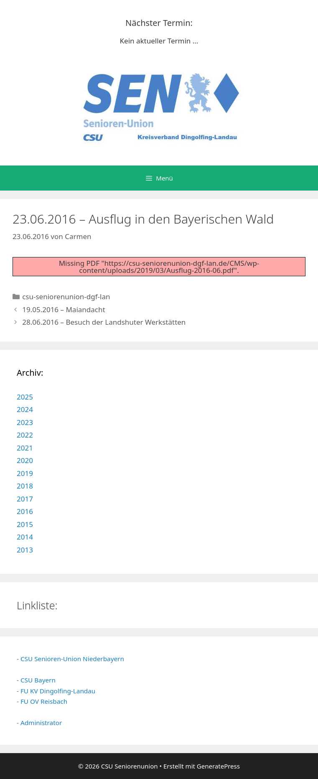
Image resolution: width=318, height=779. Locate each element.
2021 (25, 448)
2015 (25, 524)
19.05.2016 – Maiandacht (63, 309)
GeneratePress (218, 766)
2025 (25, 397)
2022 (25, 435)
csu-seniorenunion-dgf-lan (66, 296)
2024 (25, 409)
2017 (25, 499)
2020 (25, 460)
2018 (25, 486)
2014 (25, 537)
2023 (25, 422)
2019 (25, 473)
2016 (25, 511)
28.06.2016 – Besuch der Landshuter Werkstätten (104, 322)
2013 (25, 550)
